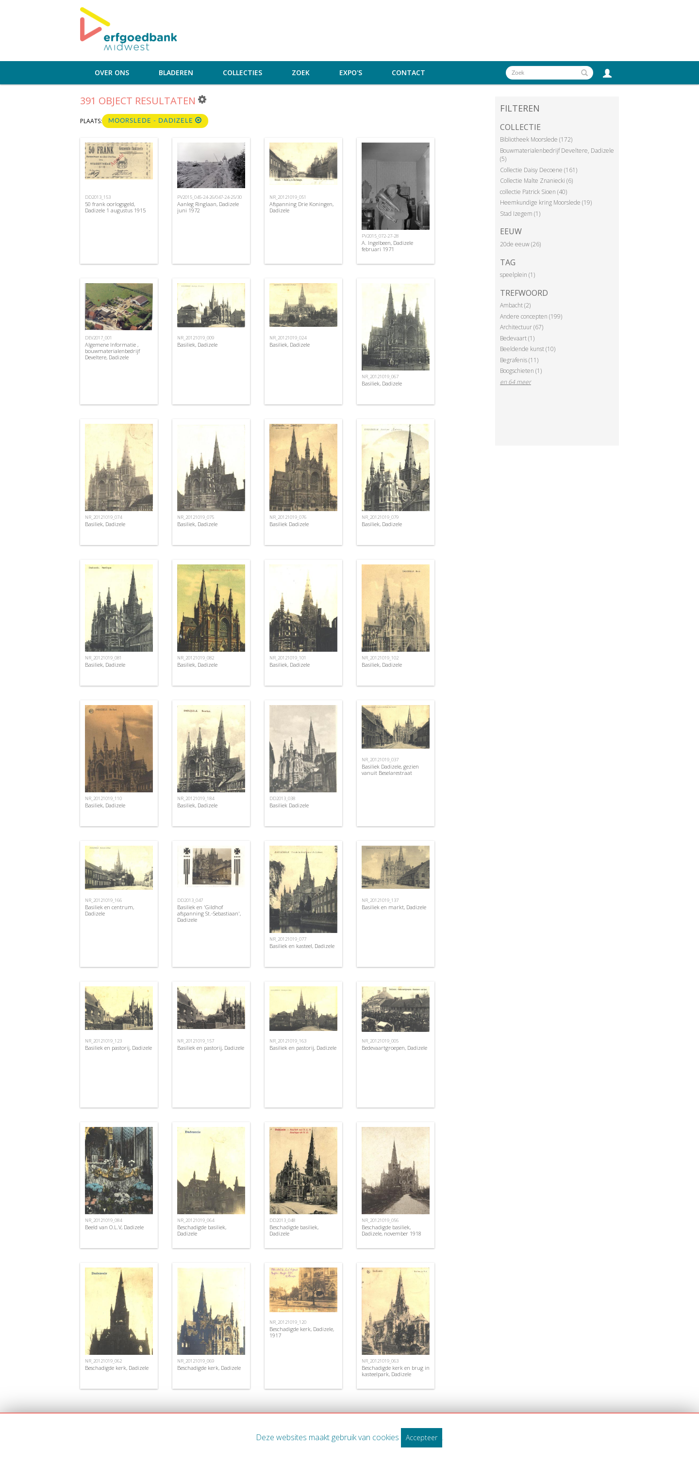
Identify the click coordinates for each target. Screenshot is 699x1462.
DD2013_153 (98, 197)
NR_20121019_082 (195, 658)
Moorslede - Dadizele (155, 120)
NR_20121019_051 (287, 197)
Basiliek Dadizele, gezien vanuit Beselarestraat (390, 769)
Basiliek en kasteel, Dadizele (301, 945)
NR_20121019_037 (380, 759)
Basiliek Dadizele (289, 524)
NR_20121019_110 (103, 798)
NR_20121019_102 (380, 658)
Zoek (301, 72)
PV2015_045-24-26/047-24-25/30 (209, 197)
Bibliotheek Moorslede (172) (536, 139)
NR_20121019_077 (287, 939)
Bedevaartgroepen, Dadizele (394, 1047)
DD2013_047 (190, 900)
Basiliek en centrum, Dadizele (109, 910)
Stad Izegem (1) (520, 213)
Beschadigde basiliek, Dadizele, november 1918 (391, 1230)
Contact (408, 72)
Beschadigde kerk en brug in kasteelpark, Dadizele (396, 1371)
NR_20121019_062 (103, 1361)
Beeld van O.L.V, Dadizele (114, 1227)
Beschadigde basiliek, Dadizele (201, 1230)
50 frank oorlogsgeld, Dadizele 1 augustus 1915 (115, 207)
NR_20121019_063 (380, 1361)
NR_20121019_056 (380, 1220)
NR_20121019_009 (195, 338)
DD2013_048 (282, 1220)
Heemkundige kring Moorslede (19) (546, 202)
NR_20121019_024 (287, 338)
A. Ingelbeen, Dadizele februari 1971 (387, 246)
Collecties (242, 72)
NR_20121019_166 (103, 900)
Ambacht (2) (515, 305)
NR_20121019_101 (287, 658)
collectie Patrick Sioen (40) (533, 192)
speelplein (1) (517, 275)
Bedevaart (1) (517, 338)
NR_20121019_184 (195, 798)
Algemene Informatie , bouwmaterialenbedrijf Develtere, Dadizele (112, 351)
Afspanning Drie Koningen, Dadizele (301, 207)
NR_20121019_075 (195, 517)
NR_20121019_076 (287, 517)
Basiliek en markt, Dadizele (394, 907)
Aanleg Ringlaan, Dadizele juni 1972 (208, 207)
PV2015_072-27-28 (380, 236)
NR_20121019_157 (195, 1041)
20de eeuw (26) (520, 244)
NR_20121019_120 (287, 1322)
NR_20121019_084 (103, 1220)
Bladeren (176, 72)
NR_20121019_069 (195, 1361)
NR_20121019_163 (287, 1041)
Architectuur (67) (521, 327)
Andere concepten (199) (531, 316)
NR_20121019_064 (195, 1220)
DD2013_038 (282, 798)
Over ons (112, 72)
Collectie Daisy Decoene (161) (538, 170)
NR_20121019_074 (103, 517)
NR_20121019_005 (380, 1041)
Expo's (350, 72)
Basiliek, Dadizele (197, 344)
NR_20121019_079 (380, 517)
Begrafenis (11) (519, 360)
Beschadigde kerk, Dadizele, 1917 (301, 1332)
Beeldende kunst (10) (527, 349)
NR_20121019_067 (380, 376)
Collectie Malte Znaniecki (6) (536, 181)
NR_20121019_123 (103, 1041)
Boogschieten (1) (521, 371)
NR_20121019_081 (103, 658)
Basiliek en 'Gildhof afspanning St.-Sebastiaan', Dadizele (209, 913)
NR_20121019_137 (380, 900)
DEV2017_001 (98, 338)
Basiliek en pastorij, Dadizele (118, 1047)
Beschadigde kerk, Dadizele (117, 1367)
